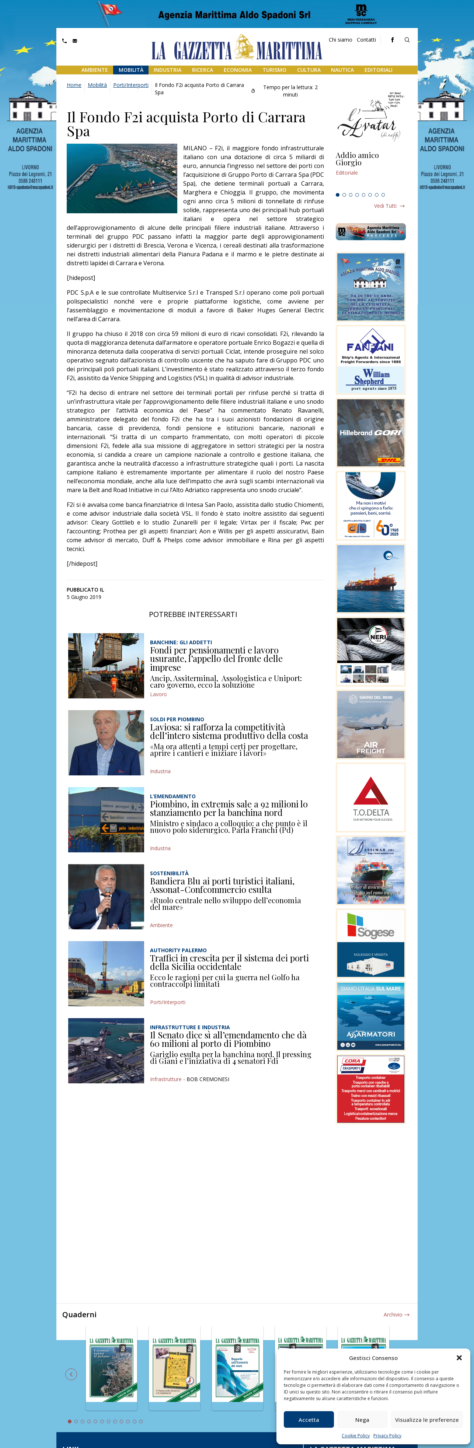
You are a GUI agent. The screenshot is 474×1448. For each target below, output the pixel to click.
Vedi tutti (385, 205)
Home (74, 84)
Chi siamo (340, 39)
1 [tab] (337, 195)
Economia (238, 69)
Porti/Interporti (131, 84)
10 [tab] (128, 1421)
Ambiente (94, 69)
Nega (362, 1419)
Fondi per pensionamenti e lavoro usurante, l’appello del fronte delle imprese (216, 658)
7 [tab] (377, 195)
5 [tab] (364, 195)
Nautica (342, 69)
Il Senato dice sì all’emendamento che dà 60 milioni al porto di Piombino (228, 1039)
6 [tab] (370, 195)
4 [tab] (357, 195)
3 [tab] (351, 195)
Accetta (309, 1419)
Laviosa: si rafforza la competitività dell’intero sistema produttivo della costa (229, 731)
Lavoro (158, 694)
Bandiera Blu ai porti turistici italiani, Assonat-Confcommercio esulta (222, 885)
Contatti (366, 39)
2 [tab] (344, 195)
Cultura (309, 69)
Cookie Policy (356, 1436)
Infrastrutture (166, 1079)
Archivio (393, 1314)
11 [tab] (134, 1421)
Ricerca (202, 69)
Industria (167, 69)
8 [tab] (383, 195)
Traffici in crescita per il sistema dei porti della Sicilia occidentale (229, 962)
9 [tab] (121, 1421)
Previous (71, 1374)
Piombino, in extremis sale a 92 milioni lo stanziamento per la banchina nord (229, 808)
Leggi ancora (371, 170)
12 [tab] (141, 1421)
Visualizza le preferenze (427, 1419)
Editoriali (379, 69)
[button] (459, 1357)
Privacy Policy (387, 1436)
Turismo (274, 69)
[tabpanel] (371, 170)
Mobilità (131, 69)
